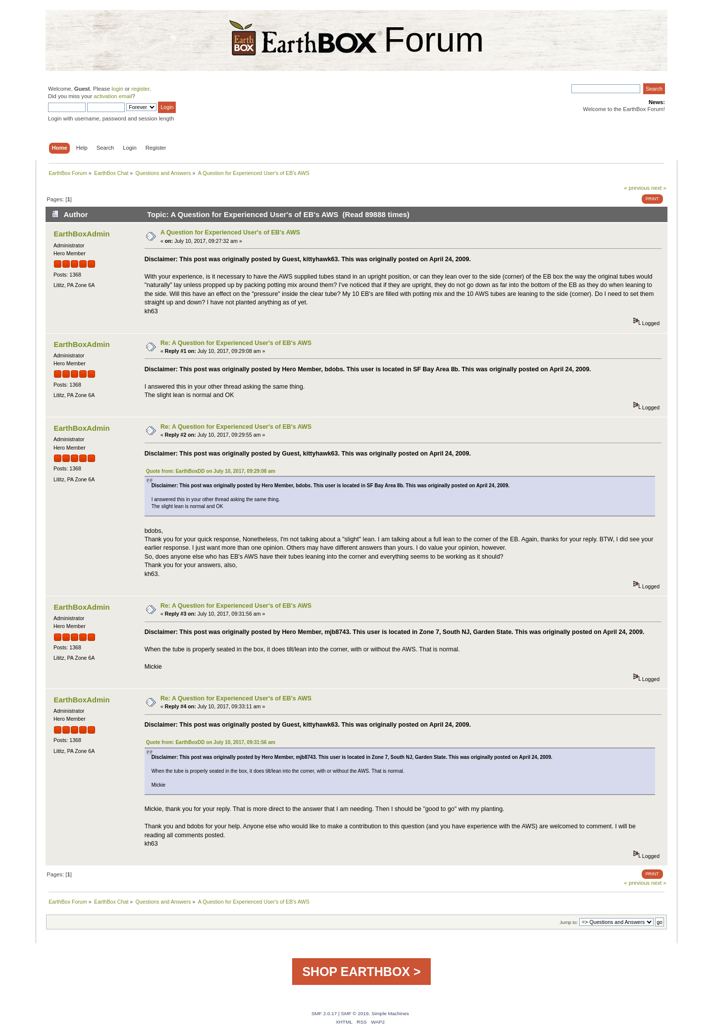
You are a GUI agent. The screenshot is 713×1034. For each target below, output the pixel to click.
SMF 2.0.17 (324, 1013)
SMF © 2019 (355, 1013)
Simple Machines (390, 1013)
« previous (637, 188)
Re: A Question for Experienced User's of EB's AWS (235, 343)
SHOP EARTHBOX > (361, 971)
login (117, 89)
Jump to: (569, 922)
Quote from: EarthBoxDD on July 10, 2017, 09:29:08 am (210, 471)
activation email (113, 96)
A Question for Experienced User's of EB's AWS (230, 232)
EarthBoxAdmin (81, 234)
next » (658, 188)
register (140, 89)
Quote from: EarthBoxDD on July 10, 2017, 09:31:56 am (210, 742)
